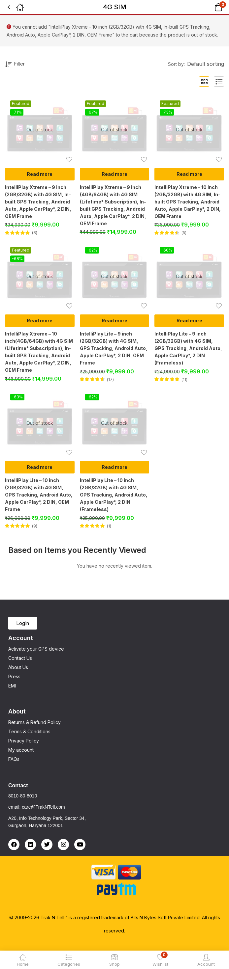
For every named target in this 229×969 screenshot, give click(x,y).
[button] (210, 7)
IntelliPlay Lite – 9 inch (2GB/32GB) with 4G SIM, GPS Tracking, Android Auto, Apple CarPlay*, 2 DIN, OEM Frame (113, 348)
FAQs (13, 759)
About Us (18, 667)
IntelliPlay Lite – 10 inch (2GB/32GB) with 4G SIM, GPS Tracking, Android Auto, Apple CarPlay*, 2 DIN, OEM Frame (39, 494)
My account (21, 750)
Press (14, 676)
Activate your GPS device (36, 649)
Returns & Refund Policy (34, 722)
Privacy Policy (23, 740)
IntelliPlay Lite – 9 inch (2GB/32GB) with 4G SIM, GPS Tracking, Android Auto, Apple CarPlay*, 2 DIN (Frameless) (188, 348)
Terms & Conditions (29, 731)
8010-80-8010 (22, 795)
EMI (12, 685)
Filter (15, 64)
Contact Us (20, 658)
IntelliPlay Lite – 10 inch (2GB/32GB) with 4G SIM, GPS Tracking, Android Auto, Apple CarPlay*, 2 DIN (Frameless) (113, 494)
